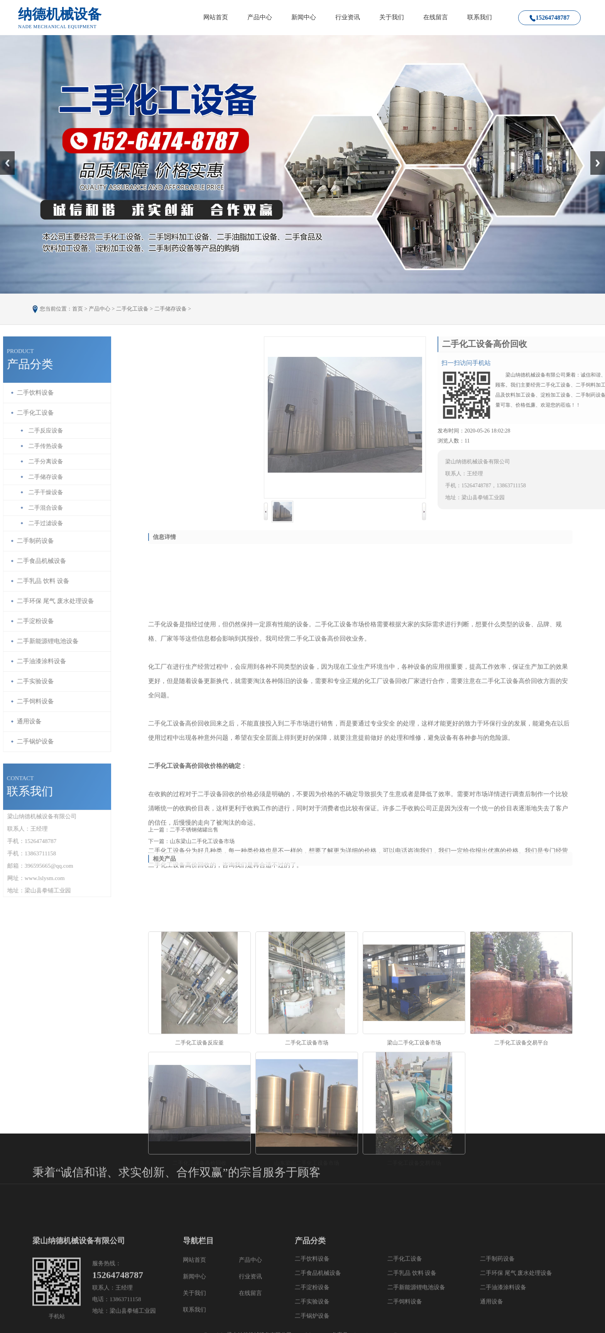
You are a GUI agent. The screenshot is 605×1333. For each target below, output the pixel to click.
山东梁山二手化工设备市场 (202, 846)
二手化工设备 (132, 309)
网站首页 (215, 17)
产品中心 (259, 17)
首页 (77, 309)
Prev (4, 154)
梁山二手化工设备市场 (414, 1146)
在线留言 (435, 17)
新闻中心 (303, 17)
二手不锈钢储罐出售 (194, 835)
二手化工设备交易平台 (521, 1146)
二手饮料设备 (312, 1309)
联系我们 (479, 17)
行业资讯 (347, 17)
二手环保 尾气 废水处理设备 (516, 1324)
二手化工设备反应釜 (199, 1146)
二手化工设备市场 (306, 1146)
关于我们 (391, 17)
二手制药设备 (497, 1309)
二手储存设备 (170, 309)
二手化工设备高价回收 (199, 1267)
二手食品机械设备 (318, 1324)
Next (594, 154)
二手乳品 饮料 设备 (412, 1324)
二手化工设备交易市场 (414, 1267)
